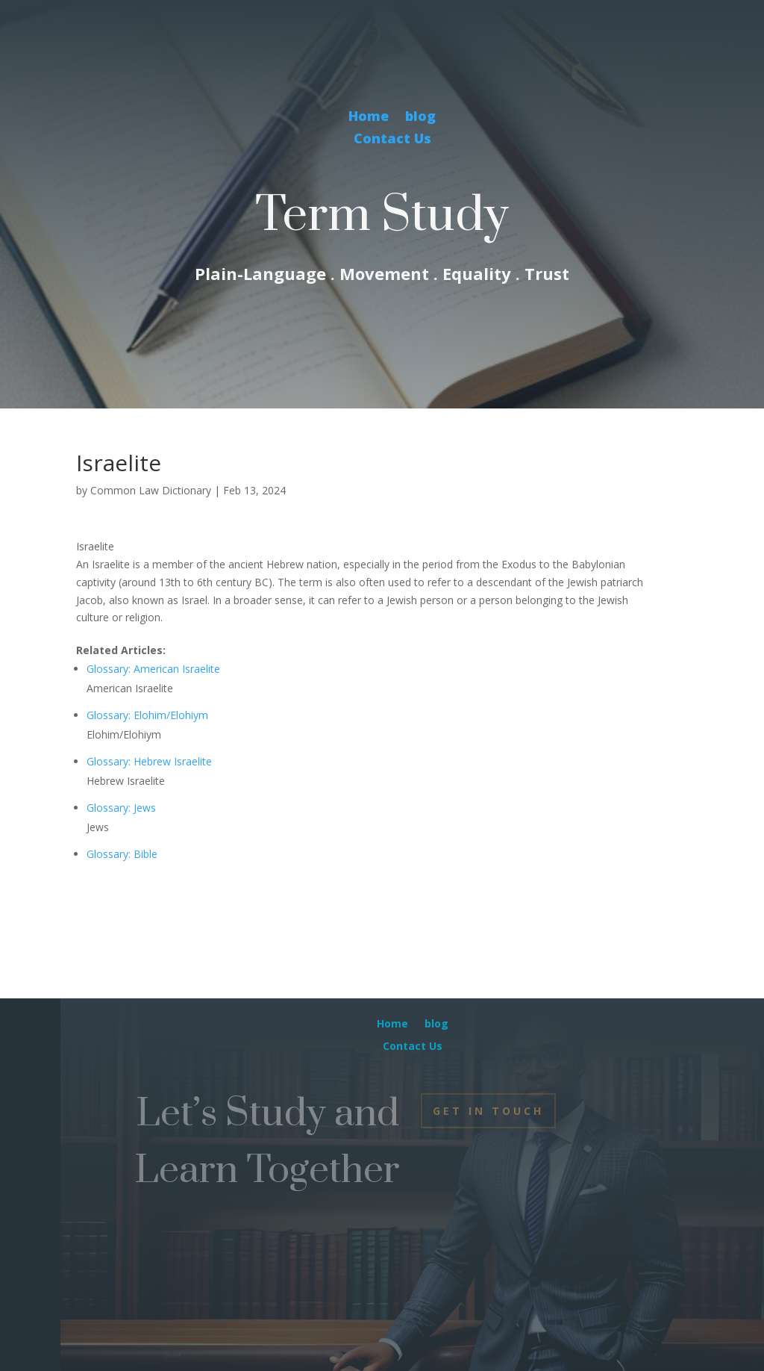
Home (368, 118)
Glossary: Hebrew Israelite (149, 761)
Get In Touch (488, 1111)
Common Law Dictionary (150, 490)
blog (420, 118)
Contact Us (392, 140)
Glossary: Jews (121, 807)
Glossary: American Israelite (153, 669)
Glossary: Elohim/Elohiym (147, 715)
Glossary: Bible (122, 854)
